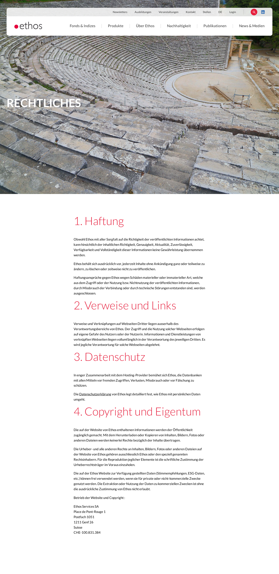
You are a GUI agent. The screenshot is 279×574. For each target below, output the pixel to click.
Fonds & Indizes (82, 26)
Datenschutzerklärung (95, 394)
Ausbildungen (143, 12)
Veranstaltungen (168, 12)
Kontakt (190, 12)
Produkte (115, 26)
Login (232, 12)
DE (220, 12)
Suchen (254, 12)
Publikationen (214, 26)
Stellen (207, 12)
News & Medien (252, 26)
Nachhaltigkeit (179, 26)
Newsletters (120, 12)
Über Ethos (145, 26)
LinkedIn (263, 12)
